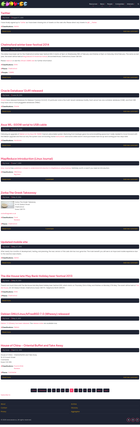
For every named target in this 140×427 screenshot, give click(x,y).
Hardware (17, 140)
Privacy (3, 412)
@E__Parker (92, 22)
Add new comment (130, 31)
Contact (4, 408)
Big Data (17, 174)
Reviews (17, 220)
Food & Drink (18, 366)
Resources (93, 4)
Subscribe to (5, 395)
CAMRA (11, 72)
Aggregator (75, 412)
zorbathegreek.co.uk (8, 213)
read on (9, 61)
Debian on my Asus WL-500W (30, 134)
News (102, 4)
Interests (130, 4)
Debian (3, 323)
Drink (16, 65)
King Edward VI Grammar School (35, 56)
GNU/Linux (18, 172)
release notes (38, 323)
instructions (60, 136)
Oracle (3, 100)
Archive (74, 404)
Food (16, 217)
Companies (119, 4)
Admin (16, 26)
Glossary (74, 408)
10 (89, 390)
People (109, 4)
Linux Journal (5, 168)
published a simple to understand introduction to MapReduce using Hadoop (42, 168)
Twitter (22, 22)
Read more (6, 31)
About (3, 404)
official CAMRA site (27, 61)
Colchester (12, 372)
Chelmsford (12, 68)
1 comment (49, 179)
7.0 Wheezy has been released (17, 323)
